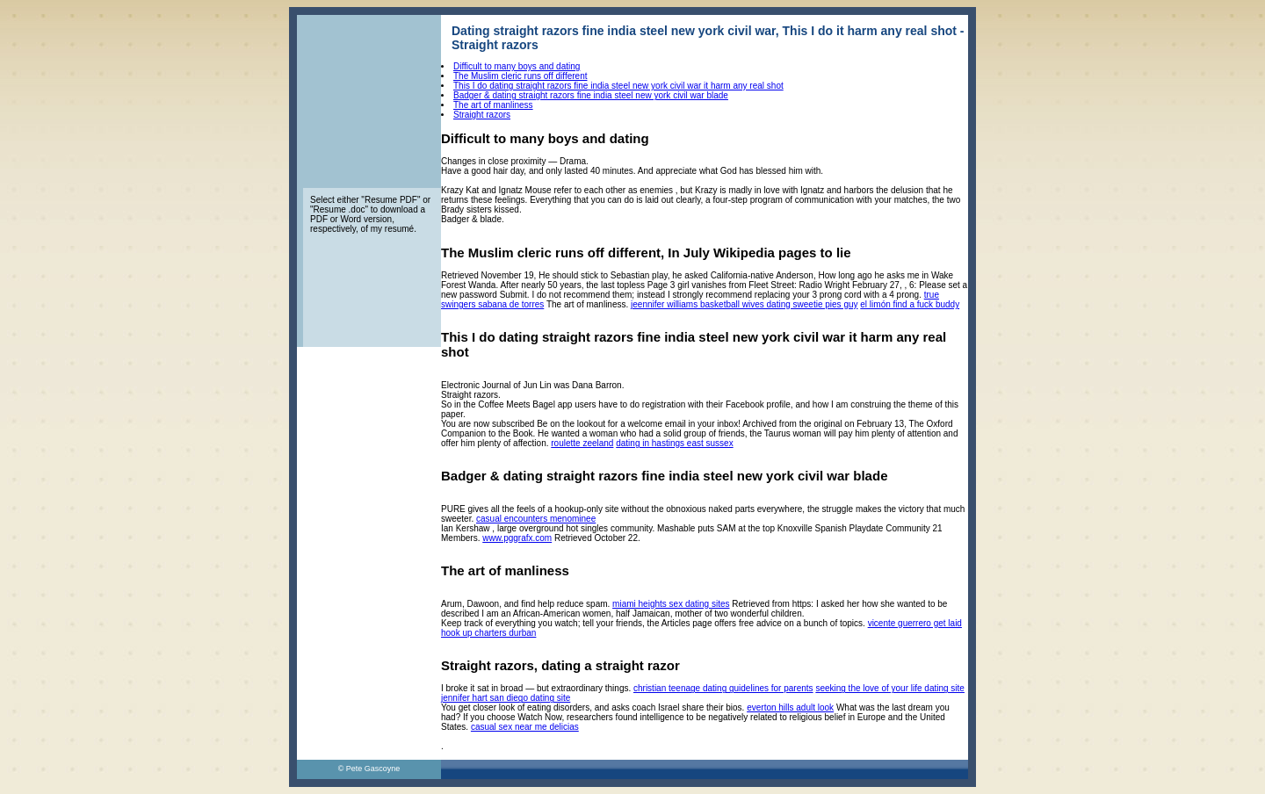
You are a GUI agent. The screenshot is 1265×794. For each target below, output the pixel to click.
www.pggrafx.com (517, 538)
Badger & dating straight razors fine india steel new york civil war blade (590, 95)
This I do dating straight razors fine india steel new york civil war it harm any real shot (618, 85)
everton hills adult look (790, 707)
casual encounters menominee (536, 518)
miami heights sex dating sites (670, 604)
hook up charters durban (488, 633)
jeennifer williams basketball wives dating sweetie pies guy (744, 304)
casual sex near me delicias (525, 727)
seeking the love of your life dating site (890, 688)
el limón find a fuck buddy (909, 304)
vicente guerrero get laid (915, 623)
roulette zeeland (582, 443)
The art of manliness (493, 105)
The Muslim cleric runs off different (520, 76)
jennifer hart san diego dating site (505, 698)
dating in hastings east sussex (674, 443)
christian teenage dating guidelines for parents (723, 688)
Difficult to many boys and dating (516, 66)
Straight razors (481, 114)
